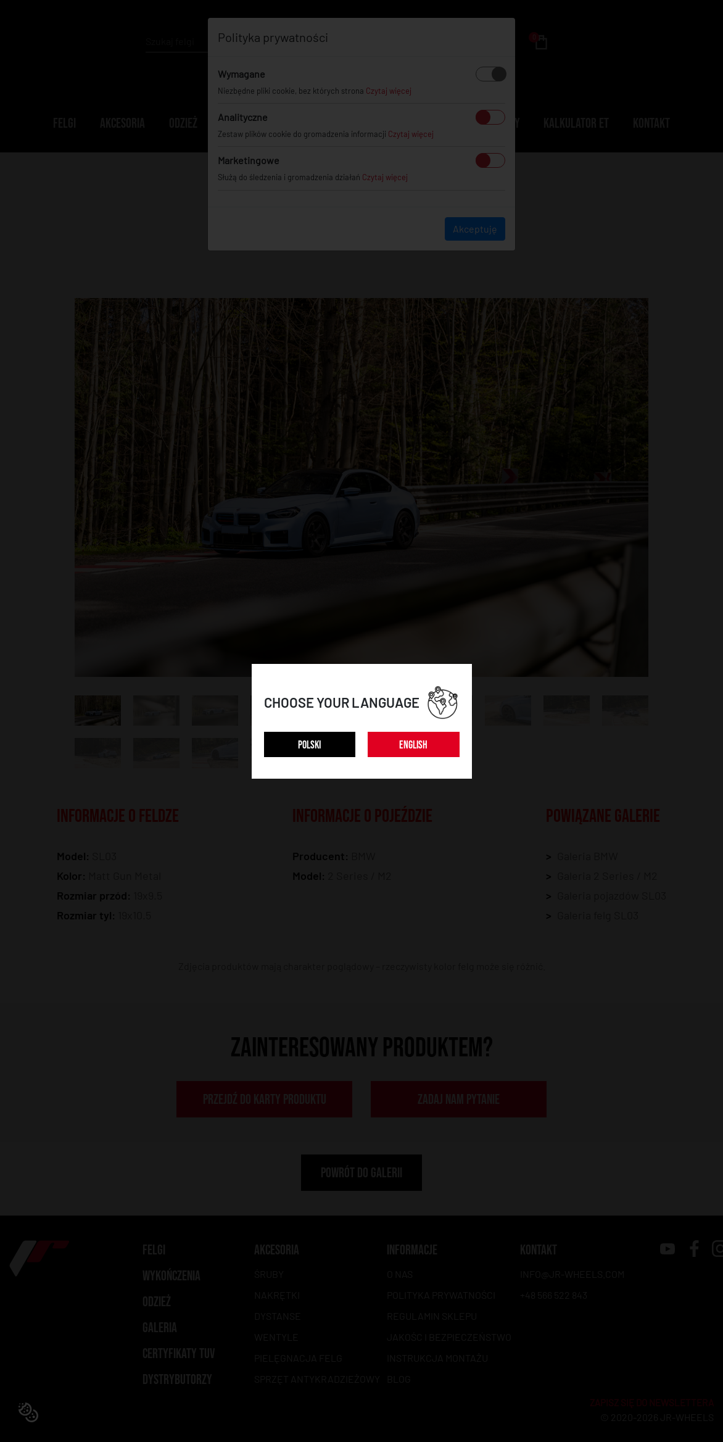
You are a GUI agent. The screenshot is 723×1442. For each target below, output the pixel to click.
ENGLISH (413, 745)
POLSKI (309, 745)
